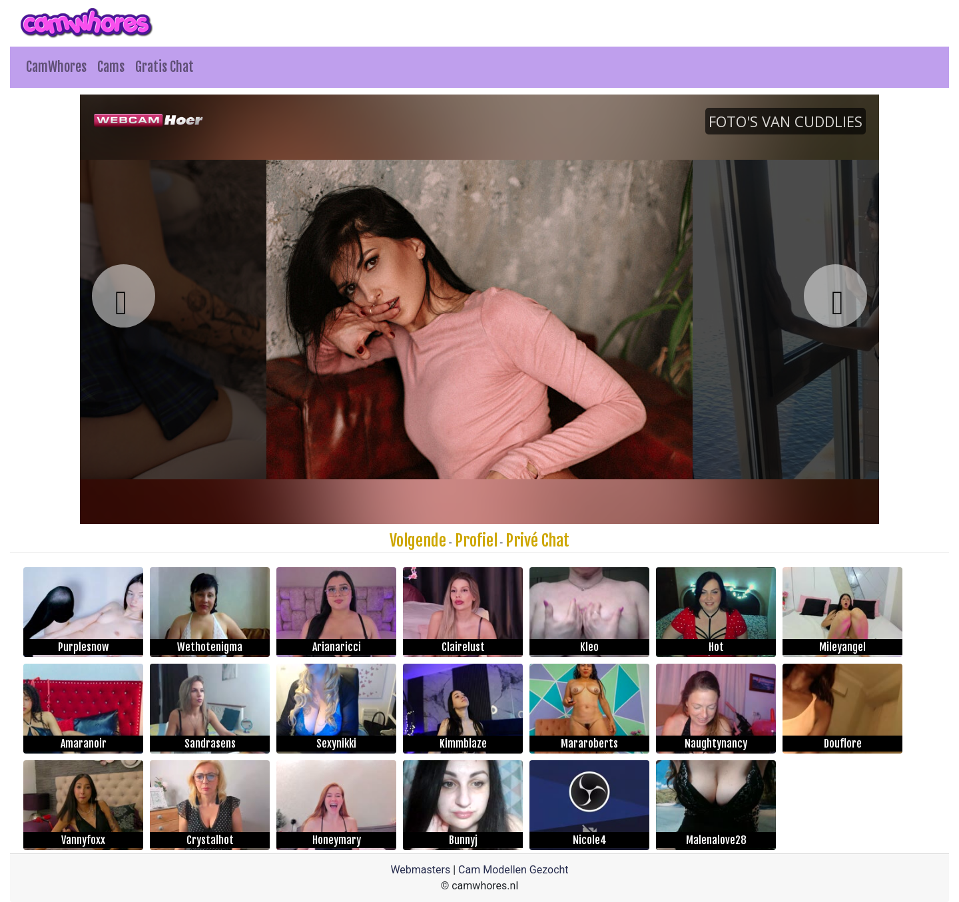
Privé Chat (537, 541)
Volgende (418, 541)
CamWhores (56, 67)
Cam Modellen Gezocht (513, 869)
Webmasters (420, 869)
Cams (111, 67)
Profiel (476, 541)
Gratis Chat (164, 67)
